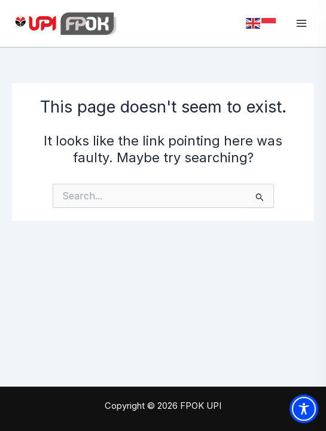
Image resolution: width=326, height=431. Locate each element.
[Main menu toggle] (301, 23)
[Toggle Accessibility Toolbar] (304, 409)
